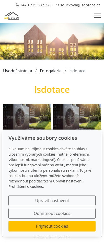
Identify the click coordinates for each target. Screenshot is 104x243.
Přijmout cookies (52, 226)
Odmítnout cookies (52, 213)
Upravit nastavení (52, 200)
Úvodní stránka (17, 71)
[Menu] (97, 16)
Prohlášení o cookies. (26, 186)
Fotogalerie (51, 71)
